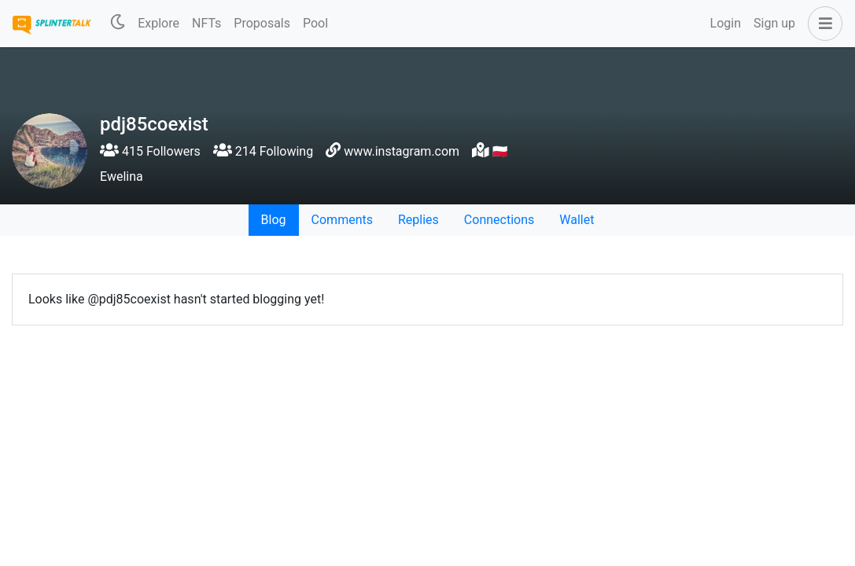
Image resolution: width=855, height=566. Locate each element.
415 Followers (150, 151)
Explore (158, 23)
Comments (342, 219)
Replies (418, 219)
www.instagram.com (401, 151)
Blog (273, 219)
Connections (499, 219)
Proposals (262, 23)
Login (725, 23)
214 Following (263, 151)
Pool (315, 23)
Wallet (576, 219)
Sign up (774, 23)
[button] (822, 23)
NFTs (206, 23)
